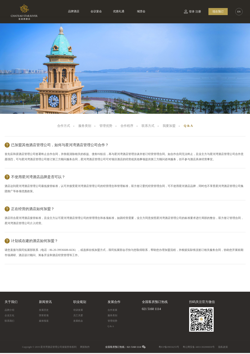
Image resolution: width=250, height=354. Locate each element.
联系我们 (9, 320)
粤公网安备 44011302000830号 (199, 347)
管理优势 (105, 125)
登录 (192, 11)
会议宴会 (96, 11)
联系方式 (148, 125)
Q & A (188, 125)
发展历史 (44, 310)
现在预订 (218, 11)
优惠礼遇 (118, 11)
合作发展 (112, 310)
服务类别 (84, 125)
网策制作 (85, 347)
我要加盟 (169, 125)
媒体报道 (44, 320)
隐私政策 (223, 347)
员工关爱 (78, 315)
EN (239, 11)
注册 (198, 11)
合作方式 (63, 125)
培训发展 (78, 310)
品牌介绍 (9, 310)
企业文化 (9, 315)
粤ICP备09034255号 (169, 347)
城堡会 (141, 11)
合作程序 (126, 125)
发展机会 (78, 320)
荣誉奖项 (44, 315)
